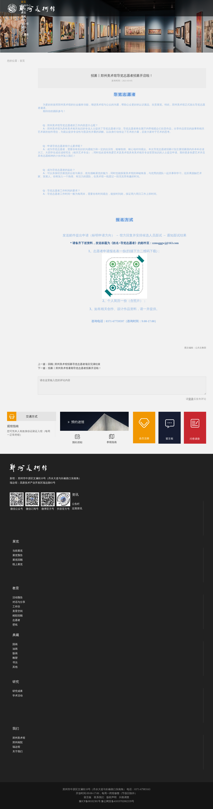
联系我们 (99, 797)
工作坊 (16, 606)
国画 (15, 644)
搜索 (26, 34)
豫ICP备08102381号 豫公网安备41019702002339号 (106, 801)
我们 (23, 27)
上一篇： (43, 364)
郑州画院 (17, 742)
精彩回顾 (17, 615)
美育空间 (17, 611)
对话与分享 (18, 602)
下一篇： (43, 368)
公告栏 (76, 504)
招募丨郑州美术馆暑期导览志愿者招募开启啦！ (74, 368)
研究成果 (17, 691)
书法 (15, 662)
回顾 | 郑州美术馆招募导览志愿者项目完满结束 (74, 364)
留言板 (87, 797)
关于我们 (17, 751)
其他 (15, 667)
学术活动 (17, 695)
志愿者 (16, 620)
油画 (15, 648)
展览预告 (17, 555)
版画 (15, 653)
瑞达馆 (16, 747)
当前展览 (17, 550)
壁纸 (15, 624)
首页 (22, 60)
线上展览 (17, 564)
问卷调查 (124, 797)
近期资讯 (77, 508)
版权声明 (111, 797)
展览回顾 (17, 559)
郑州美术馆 (18, 737)
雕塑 (15, 658)
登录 (190, 399)
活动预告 (17, 597)
